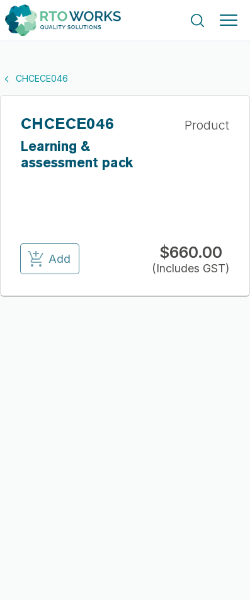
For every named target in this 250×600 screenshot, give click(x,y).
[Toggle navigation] (228, 20)
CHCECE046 (34, 78)
